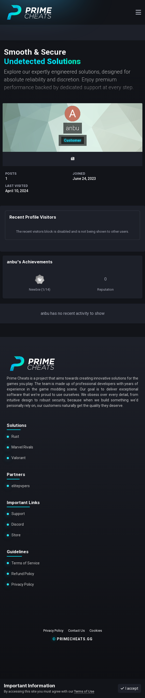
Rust (15, 436)
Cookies (95, 630)
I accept (129, 688)
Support (18, 514)
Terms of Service (25, 563)
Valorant (18, 458)
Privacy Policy (22, 584)
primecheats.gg (72, 639)
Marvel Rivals (22, 447)
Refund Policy (22, 574)
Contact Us (76, 630)
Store (15, 535)
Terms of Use (84, 691)
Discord (17, 524)
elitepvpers (20, 486)
